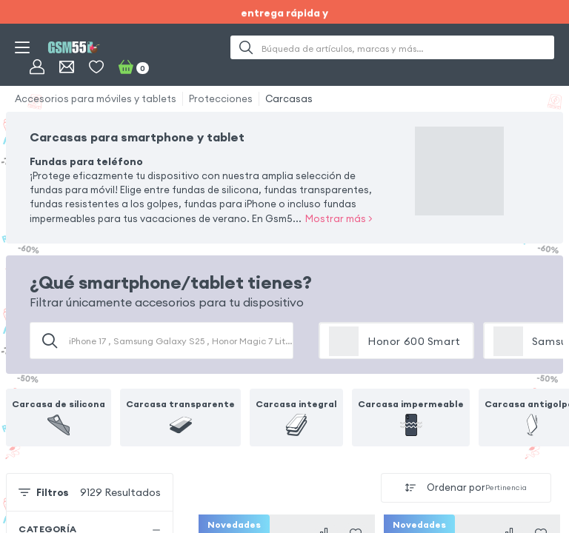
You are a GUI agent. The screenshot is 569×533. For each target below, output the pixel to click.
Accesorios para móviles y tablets (95, 98)
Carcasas (289, 98)
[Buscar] (246, 47)
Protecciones (221, 98)
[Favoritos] (96, 66)
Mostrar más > (339, 218)
